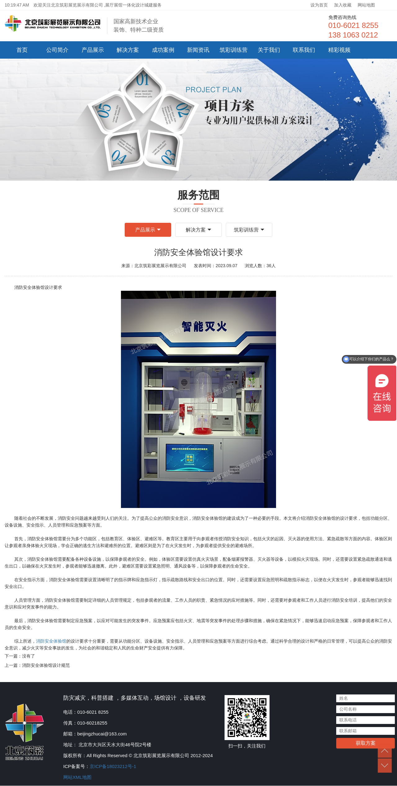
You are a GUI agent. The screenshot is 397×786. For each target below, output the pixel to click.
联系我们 (304, 50)
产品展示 (93, 50)
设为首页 (319, 4)
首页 (22, 50)
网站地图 (366, 4)
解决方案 (128, 50)
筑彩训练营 (234, 50)
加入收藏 (342, 4)
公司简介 (57, 50)
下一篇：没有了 (20, 656)
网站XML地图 (77, 777)
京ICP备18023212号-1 (113, 766)
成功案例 (163, 50)
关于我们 (269, 50)
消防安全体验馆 (51, 641)
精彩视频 (339, 50)
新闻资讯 (198, 50)
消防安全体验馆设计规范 (46, 665)
